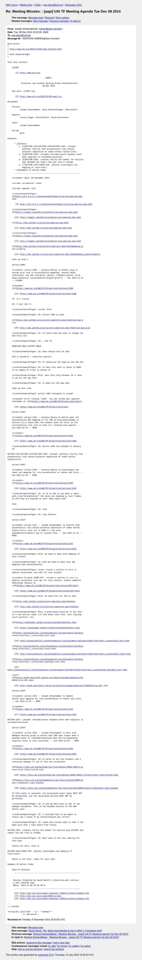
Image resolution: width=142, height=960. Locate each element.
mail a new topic (61, 942)
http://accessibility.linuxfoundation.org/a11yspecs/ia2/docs (50, 633)
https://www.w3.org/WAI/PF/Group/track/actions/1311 (45, 543)
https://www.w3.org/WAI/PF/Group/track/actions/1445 (45, 483)
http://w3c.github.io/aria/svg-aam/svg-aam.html (42, 223)
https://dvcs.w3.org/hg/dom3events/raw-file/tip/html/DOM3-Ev (50, 780)
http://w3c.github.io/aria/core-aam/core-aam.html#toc (46, 601)
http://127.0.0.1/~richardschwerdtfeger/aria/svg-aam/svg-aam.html (56, 204)
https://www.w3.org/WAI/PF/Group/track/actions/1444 (45, 709)
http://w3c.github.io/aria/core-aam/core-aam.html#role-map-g (50, 320)
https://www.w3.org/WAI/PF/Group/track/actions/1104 (45, 436)
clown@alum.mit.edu (50, 29)
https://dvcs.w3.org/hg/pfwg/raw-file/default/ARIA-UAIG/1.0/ (50, 767)
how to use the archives (30, 949)
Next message (40, 21)
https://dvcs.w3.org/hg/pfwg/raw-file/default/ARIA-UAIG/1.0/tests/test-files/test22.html (69, 775)
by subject (74, 946)
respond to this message (38, 942)
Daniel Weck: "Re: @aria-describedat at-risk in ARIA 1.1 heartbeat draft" (65, 930)
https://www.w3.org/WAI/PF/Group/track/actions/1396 (45, 288)
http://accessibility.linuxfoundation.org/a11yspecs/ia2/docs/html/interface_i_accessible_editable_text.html (67, 670)
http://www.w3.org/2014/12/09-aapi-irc (41, 96)
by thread (62, 946)
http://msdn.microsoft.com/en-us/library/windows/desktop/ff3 (50, 677)
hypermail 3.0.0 (46, 955)
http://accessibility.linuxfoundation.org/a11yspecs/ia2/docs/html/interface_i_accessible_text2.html (75, 654)
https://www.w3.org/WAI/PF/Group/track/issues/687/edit (47, 585)
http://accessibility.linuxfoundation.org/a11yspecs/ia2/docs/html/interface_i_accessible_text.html (75, 641)
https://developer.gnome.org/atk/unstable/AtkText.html (46, 622)
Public (38, 5)
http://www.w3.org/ (30, 73)
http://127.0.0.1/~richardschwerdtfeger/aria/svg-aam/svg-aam (48, 196)
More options (62, 17)
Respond (49, 17)
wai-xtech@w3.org (53, 5)
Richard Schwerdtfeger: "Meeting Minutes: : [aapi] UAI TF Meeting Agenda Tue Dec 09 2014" (81, 934)
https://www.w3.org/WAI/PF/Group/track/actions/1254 (45, 748)
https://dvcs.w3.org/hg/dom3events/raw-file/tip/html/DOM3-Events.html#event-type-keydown (69, 788)
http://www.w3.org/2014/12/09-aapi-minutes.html (36, 49)
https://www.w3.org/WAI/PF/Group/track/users (56, 401)
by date (52, 946)
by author (86, 946)
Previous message (59, 21)
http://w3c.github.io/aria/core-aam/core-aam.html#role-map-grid (55, 328)
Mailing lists (26, 5)
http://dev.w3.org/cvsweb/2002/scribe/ (41, 896)
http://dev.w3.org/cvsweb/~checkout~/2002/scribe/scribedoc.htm (54, 893)
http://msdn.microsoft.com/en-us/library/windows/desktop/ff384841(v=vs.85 (60, 685)
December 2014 (73, 5)
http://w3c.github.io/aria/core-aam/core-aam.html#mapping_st (50, 246)
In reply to (75, 21)
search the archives (54, 949)
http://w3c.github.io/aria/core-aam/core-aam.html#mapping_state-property (60, 254)
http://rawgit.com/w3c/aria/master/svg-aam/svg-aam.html (47, 212)
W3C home (11, 5)
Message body (35, 17)
